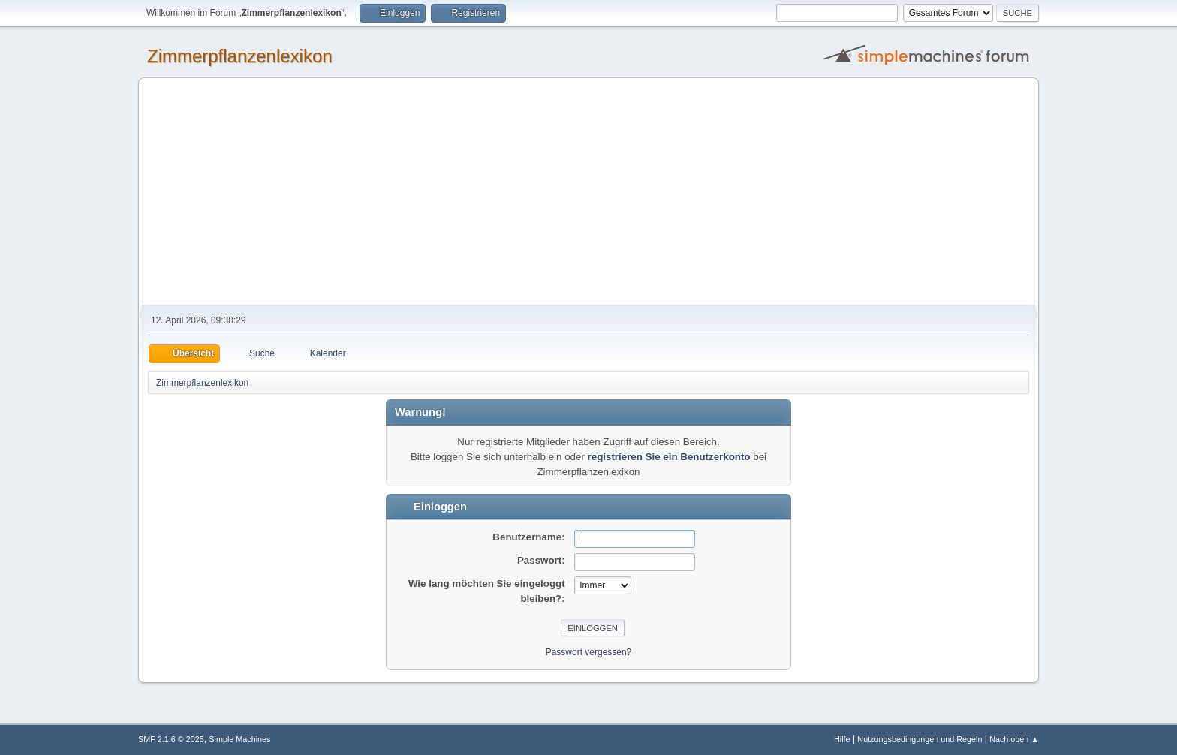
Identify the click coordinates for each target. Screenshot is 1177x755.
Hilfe (842, 739)
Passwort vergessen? (589, 652)
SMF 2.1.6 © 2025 (171, 739)
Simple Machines (239, 739)
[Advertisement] (588, 192)
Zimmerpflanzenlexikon (240, 56)
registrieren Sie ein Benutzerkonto (669, 456)
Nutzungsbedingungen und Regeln (919, 739)
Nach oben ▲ (1014, 739)
